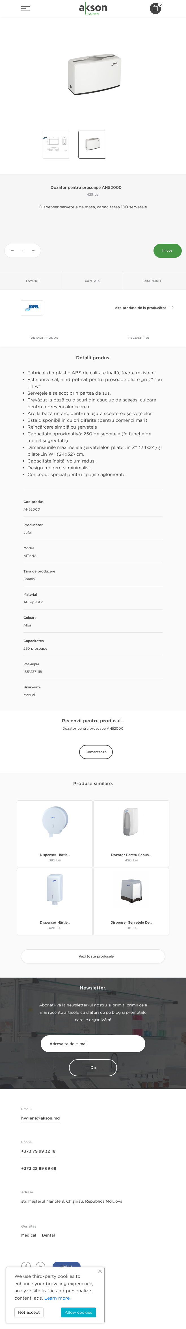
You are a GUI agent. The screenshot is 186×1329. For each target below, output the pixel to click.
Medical (28, 1235)
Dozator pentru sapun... (131, 855)
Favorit (33, 281)
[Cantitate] (23, 251)
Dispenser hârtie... (55, 855)
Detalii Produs (44, 338)
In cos (167, 251)
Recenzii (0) (138, 338)
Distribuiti (153, 281)
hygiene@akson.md (40, 1118)
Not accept (29, 1312)
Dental (48, 1235)
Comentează (96, 752)
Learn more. (57, 1298)
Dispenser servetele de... (131, 923)
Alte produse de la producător (144, 309)
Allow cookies (78, 1312)
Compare (93, 281)
